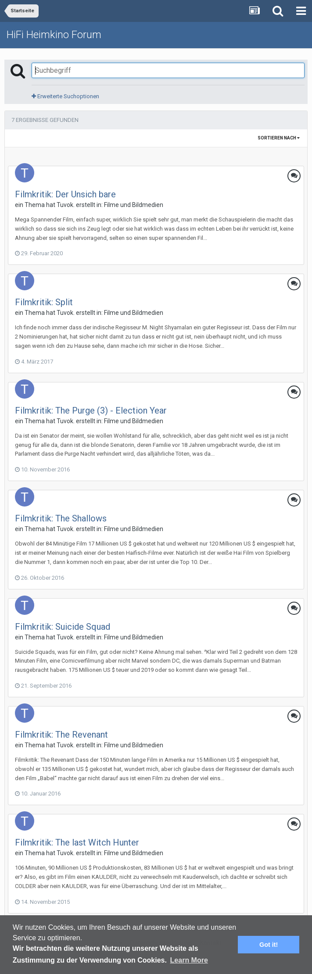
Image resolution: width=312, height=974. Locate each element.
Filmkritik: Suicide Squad (62, 626)
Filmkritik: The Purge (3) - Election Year (91, 410)
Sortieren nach (279, 138)
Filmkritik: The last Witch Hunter (77, 842)
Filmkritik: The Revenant (61, 734)
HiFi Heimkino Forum (54, 35)
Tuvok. (66, 204)
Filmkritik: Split (44, 302)
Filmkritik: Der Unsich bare (65, 194)
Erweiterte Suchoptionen (65, 96)
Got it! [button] (268, 944)
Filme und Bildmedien (133, 204)
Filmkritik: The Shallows (61, 518)
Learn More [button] (189, 960)
